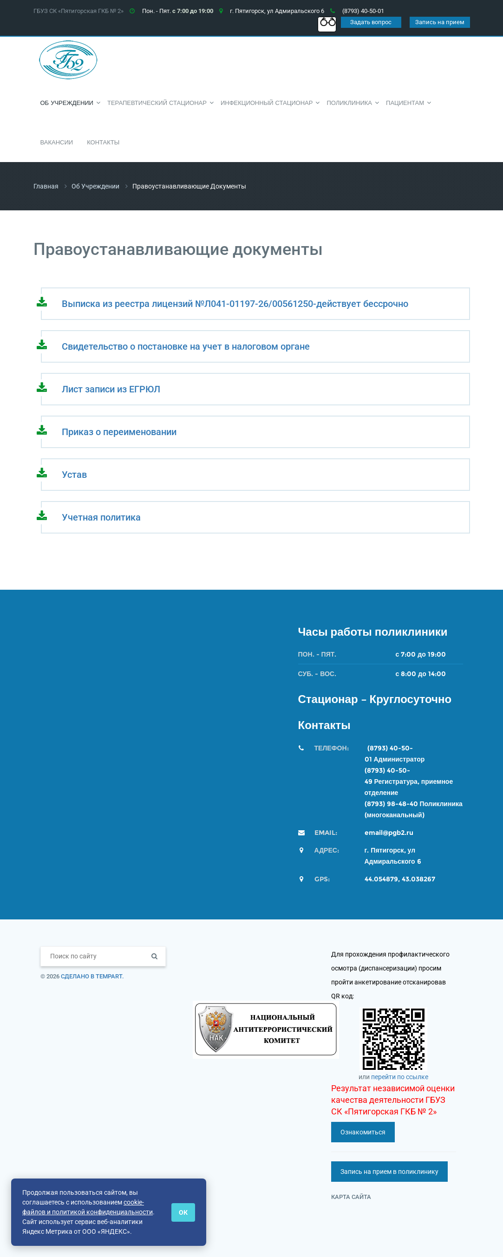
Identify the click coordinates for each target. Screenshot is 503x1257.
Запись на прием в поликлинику (389, 1171)
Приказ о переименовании (119, 432)
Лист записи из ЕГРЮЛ (111, 389)
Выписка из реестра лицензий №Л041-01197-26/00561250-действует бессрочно (235, 304)
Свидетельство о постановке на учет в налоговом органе (186, 346)
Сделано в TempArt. (92, 976)
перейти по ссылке (399, 1077)
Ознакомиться (362, 1132)
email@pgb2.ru (389, 832)
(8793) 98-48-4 (389, 804)
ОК (183, 1212)
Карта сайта (351, 1196)
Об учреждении (95, 186)
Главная (46, 186)
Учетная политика (101, 517)
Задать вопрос (371, 22)
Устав (74, 474)
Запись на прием (439, 22)
